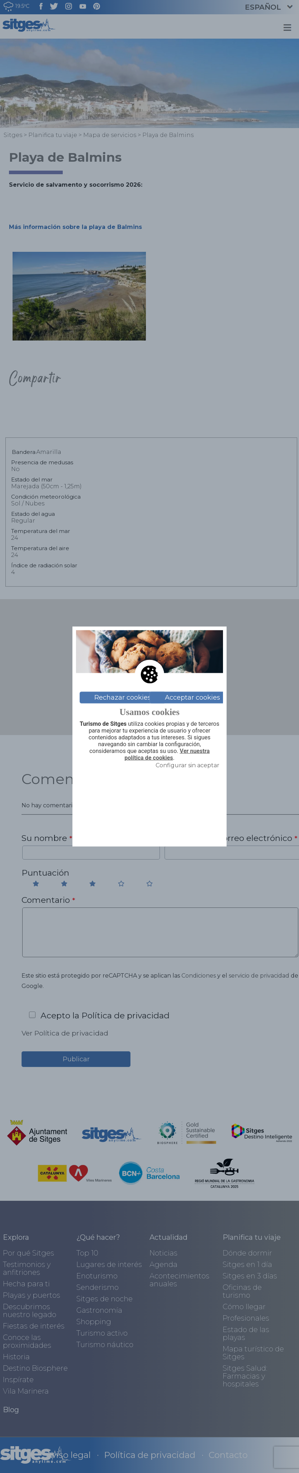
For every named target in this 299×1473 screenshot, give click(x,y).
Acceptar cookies (192, 697)
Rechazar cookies (122, 697)
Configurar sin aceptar (187, 765)
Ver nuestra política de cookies (166, 754)
